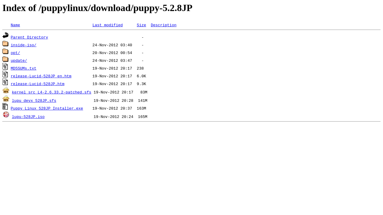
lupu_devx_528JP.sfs (34, 100)
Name (15, 24)
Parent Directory (29, 37)
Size (141, 24)
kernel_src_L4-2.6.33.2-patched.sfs (51, 92)
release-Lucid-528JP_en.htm (41, 76)
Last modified (107, 24)
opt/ (15, 52)
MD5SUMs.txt (24, 68)
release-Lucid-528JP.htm (37, 83)
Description (164, 24)
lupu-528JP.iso (28, 116)
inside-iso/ (24, 44)
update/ (19, 60)
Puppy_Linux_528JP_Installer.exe (47, 108)
